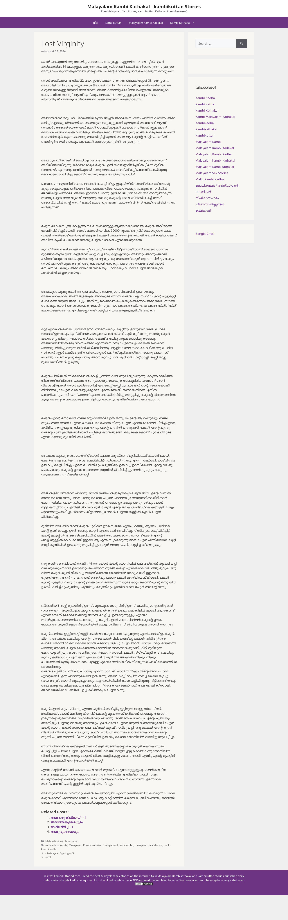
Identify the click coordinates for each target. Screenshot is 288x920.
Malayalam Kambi (208, 142)
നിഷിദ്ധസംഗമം (207, 198)
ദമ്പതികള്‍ (203, 192)
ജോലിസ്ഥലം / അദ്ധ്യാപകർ (216, 185)
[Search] (241, 43)
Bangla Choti (204, 233)
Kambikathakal (206, 129)
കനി (48, 857)
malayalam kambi (56, 845)
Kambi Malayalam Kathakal (215, 117)
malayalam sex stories (148, 845)
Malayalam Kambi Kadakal (146, 22)
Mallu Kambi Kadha (209, 179)
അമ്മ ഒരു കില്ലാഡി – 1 (68, 817)
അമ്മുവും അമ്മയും (64, 831)
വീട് (95, 22)
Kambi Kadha (205, 98)
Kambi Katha (204, 104)
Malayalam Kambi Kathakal (215, 160)
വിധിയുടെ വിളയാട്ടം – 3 (59, 853)
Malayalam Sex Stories (211, 173)
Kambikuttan (113, 22)
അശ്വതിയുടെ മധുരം (67, 822)
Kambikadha (204, 123)
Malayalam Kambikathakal (61, 841)
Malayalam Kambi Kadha (213, 154)
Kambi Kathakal (184, 22)
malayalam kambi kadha (118, 845)
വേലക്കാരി (203, 210)
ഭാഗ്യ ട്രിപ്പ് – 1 (62, 827)
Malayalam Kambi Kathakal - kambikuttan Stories (144, 6)
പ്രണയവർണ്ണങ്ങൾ (209, 204)
